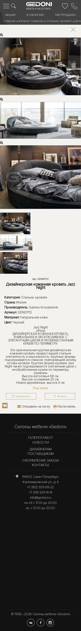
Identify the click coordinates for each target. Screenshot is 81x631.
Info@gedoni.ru (40, 498)
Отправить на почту (36, 406)
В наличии (35, 15)
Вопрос (62, 396)
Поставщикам (41, 454)
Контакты (40, 465)
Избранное (23, 396)
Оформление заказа (40, 460)
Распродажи (65, 15)
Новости (40, 442)
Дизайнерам (41, 449)
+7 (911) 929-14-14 (40, 492)
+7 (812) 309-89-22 (40, 487)
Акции (10, 15)
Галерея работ (40, 438)
